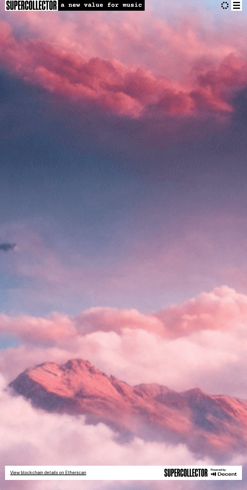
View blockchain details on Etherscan (48, 472)
